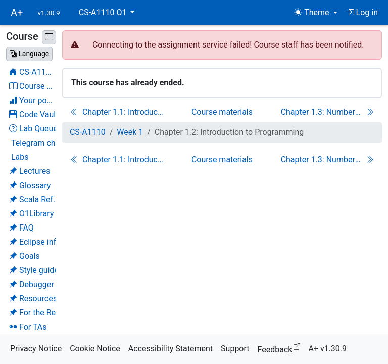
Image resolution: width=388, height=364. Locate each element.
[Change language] (29, 54)
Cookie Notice (95, 348)
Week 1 (130, 132)
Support (235, 348)
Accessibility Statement (170, 348)
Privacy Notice (36, 348)
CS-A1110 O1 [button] (104, 12)
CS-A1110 (88, 132)
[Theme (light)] (315, 12)
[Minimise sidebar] (49, 37)
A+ (17, 13)
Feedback (281, 348)
